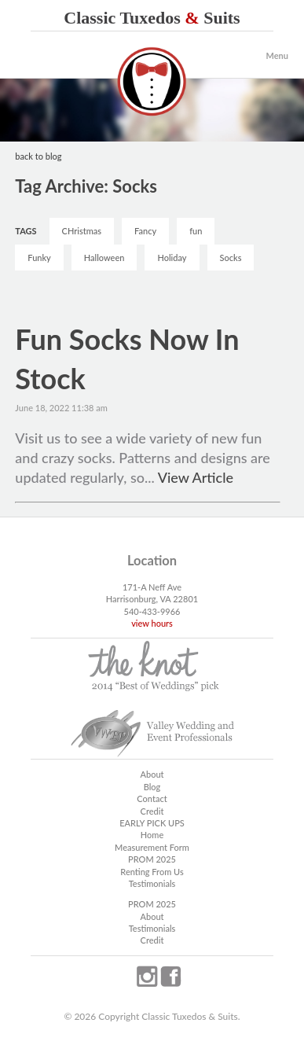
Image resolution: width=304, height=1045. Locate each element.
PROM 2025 (152, 859)
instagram (147, 976)
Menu (277, 55)
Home (152, 835)
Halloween (104, 257)
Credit (152, 811)
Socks (231, 257)
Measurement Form (152, 847)
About (151, 774)
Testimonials (152, 883)
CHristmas (82, 231)
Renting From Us (151, 872)
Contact (152, 798)
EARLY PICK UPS (152, 823)
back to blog (38, 156)
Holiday (171, 257)
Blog (152, 787)
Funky (38, 257)
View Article (195, 477)
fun (195, 231)
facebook (170, 976)
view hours (152, 623)
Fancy (145, 231)
